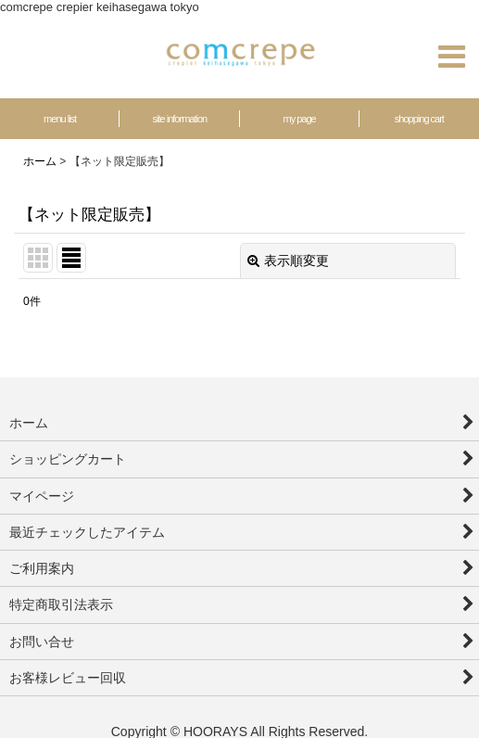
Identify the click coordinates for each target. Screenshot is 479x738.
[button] (451, 56)
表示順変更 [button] (288, 260)
